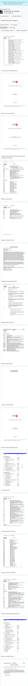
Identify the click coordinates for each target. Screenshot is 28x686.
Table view (11, 27)
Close (9, 9)
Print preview (5, 24)
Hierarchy (14, 24)
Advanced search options (9, 20)
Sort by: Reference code (7, 30)
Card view (4, 27)
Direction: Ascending (21, 30)
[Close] (26, 2)
